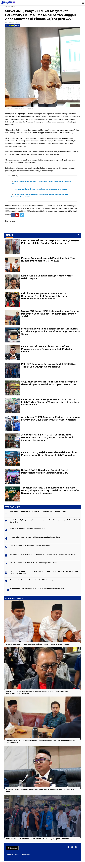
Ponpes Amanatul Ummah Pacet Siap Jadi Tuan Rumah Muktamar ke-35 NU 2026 (40, 189)
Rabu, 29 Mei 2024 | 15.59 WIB (12, 22)
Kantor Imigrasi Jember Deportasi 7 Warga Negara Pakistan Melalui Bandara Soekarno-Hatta (50, 243)
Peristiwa (12, 6)
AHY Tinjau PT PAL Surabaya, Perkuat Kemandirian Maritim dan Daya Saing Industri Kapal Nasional (50, 419)
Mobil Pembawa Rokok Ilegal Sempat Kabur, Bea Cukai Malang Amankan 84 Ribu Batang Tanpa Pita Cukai (50, 333)
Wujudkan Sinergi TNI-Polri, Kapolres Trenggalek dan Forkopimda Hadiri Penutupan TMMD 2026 (49, 384)
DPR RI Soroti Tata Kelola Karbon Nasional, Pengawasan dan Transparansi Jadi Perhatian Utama (47, 350)
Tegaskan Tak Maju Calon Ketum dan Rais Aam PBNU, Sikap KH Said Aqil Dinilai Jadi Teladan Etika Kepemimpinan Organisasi (50, 492)
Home (7, 6)
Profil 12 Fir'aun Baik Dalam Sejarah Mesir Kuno (28, 530)
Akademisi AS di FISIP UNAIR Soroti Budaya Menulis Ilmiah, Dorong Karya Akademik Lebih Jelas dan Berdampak (47, 439)
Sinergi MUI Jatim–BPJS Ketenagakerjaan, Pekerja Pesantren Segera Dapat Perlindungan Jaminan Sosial (50, 315)
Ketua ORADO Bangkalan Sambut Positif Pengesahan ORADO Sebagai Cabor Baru (44, 472)
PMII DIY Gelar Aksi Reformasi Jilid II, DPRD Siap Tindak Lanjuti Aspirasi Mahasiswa (48, 366)
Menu (83, 2)
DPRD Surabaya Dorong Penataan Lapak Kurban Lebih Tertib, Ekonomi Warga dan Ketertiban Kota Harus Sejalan (50, 403)
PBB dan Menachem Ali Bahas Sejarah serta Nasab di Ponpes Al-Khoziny (38, 512)
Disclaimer (26, 856)
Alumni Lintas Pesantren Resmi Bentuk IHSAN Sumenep (31, 581)
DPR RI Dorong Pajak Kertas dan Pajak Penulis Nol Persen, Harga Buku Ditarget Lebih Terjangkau (50, 455)
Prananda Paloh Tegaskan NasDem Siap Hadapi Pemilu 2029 (33, 564)
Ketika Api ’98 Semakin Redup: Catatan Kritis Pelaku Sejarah (47, 278)
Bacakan (10, 25)
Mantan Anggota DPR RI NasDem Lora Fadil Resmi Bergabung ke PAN (37, 590)
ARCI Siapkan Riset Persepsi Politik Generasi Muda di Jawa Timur (35, 538)
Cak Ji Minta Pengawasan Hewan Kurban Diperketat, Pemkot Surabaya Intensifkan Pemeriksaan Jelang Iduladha (45, 297)
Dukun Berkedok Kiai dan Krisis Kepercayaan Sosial (30, 547)
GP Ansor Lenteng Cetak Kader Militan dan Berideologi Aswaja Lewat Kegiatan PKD (42, 555)
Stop (17, 25)
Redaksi (10, 856)
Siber (17, 856)
